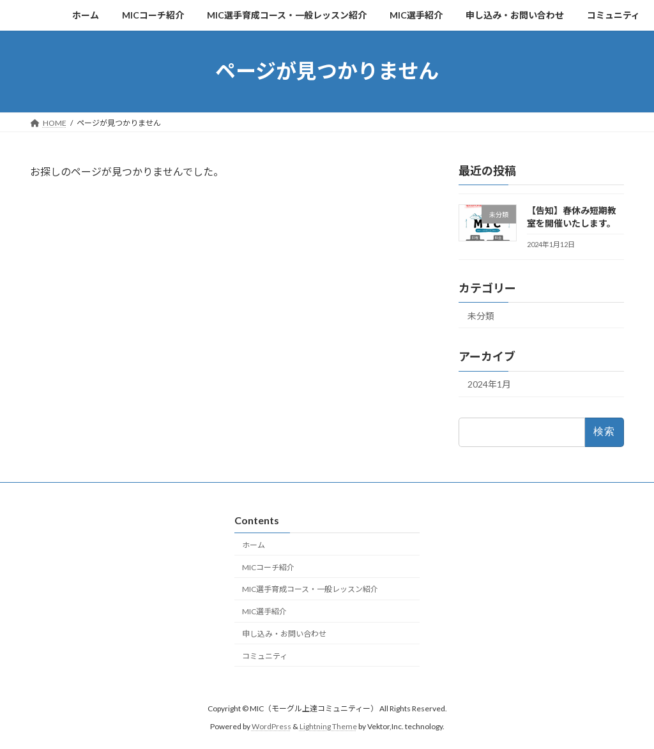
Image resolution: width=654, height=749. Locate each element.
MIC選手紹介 (264, 611)
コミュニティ (264, 656)
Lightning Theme (328, 727)
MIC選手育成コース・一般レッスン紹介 (310, 589)
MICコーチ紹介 (268, 567)
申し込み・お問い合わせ (284, 634)
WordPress (271, 727)
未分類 (481, 315)
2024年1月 (489, 384)
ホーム (253, 545)
